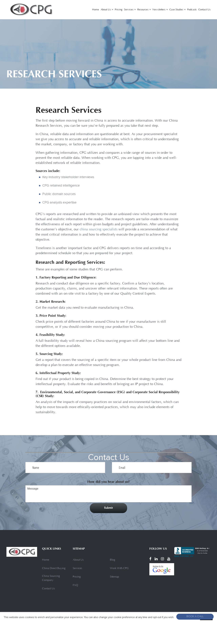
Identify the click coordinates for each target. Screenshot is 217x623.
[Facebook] (150, 558)
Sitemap (114, 576)
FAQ (75, 585)
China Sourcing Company (51, 578)
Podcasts (192, 9)
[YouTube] (168, 558)
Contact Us (204, 9)
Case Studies (176, 9)
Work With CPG (119, 568)
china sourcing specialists (98, 229)
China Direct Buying (53, 568)
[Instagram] (162, 558)
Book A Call (195, 616)
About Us (106, 9)
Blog (112, 559)
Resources (143, 9)
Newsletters (158, 9)
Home (95, 9)
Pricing (118, 9)
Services (128, 9)
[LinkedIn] (156, 558)
